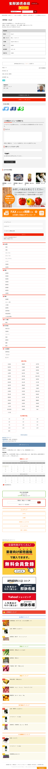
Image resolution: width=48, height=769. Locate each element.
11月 (23, 428)
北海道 (9, 364)
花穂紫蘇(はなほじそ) (14, 754)
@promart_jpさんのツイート (8, 540)
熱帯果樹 (7, 310)
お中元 (24, 513)
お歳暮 (24, 517)
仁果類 (6, 305)
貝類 (6, 250)
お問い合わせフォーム (24, 444)
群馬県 (37, 370)
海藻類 (6, 264)
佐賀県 (23, 403)
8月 (23, 424)
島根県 (37, 394)
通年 (9, 431)
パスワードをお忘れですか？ (10, 237)
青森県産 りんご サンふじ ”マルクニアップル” (21, 687)
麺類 (6, 342)
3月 (37, 418)
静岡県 (9, 379)
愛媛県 (37, 400)
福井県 (9, 385)
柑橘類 (6, 299)
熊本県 (23, 406)
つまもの (7, 354)
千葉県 (37, 373)
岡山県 (9, 394)
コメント (7, 129)
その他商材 (6, 348)
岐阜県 (23, 379)
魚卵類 (6, 267)
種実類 (6, 290)
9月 (37, 424)
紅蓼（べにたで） (14, 738)
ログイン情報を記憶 (9, 230)
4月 (9, 421)
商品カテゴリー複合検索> (24, 504)
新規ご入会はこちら (8, 238)
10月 (9, 428)
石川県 (37, 382)
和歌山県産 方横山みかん (16, 679)
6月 (37, 421)
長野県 (37, 379)
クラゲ (6, 261)
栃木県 (23, 373)
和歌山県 (37, 391)
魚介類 (5, 244)
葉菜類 (6, 273)
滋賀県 (9, 388)
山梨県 (9, 373)
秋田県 (9, 367)
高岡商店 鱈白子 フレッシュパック (18, 636)
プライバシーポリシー (22, 764)
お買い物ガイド (31, 15)
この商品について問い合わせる (24, 99)
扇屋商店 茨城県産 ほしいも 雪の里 (19, 724)
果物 (5, 296)
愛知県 (23, 385)
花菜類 (6, 293)
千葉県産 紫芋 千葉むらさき (17, 666)
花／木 (6, 357)
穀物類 (6, 287)
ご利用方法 (25, 15)
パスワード (23, 227)
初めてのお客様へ (18, 15)
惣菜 (6, 337)
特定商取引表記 (41, 764)
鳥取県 (9, 397)
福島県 (37, 367)
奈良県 (23, 391)
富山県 (23, 382)
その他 (9, 412)
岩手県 (37, 364)
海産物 (6, 331)
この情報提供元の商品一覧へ (24, 95)
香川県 (37, 397)
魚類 (6, 247)
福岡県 (9, 403)
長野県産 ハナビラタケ (7, 183)
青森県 (23, 364)
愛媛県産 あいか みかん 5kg (17, 695)
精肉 (6, 322)
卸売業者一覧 (8, 764)
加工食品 (6, 325)
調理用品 (7, 351)
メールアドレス (23, 223)
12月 (37, 428)
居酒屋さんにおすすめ (24, 521)
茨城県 (9, 370)
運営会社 (14, 764)
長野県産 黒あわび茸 (18, 183)
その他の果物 (8, 316)
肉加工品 (7, 328)
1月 (9, 418)
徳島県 (23, 400)
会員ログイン (11, 15)
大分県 (9, 406)
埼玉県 (9, 376)
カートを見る (24, 7)
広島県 (23, 394)
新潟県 (9, 382)
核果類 (6, 307)
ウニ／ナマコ (8, 258)
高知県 (9, 400)
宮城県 (23, 367)
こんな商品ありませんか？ (40, 15)
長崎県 (37, 403)
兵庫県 (9, 391)
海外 (37, 409)
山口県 (23, 397)
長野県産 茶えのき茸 (29, 183)
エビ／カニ (7, 252)
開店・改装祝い (24, 530)
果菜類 (6, 276)
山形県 (23, 370)
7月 (9, 424)
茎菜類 (6, 281)
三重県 (37, 385)
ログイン (27, 63)
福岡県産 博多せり (14, 658)
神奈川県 (37, 376)
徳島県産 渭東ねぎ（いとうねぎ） (18, 650)
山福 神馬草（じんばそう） (16, 628)
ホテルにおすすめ (24, 526)
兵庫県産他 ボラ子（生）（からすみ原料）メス (21, 620)
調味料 (6, 340)
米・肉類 (6, 319)
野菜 (5, 270)
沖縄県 (23, 409)
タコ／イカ (7, 255)
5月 (23, 421)
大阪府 (37, 388)
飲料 (6, 345)
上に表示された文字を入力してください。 (13, 155)
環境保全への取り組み (32, 764)
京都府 (23, 388)
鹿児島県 (9, 409)
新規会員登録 (4, 15)
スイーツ (7, 334)
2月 (23, 418)
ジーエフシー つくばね (15, 716)
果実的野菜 (7, 313)
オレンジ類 (7, 302)
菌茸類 (6, 284)
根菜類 (6, 278)
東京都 (23, 376)
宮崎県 (37, 406)
